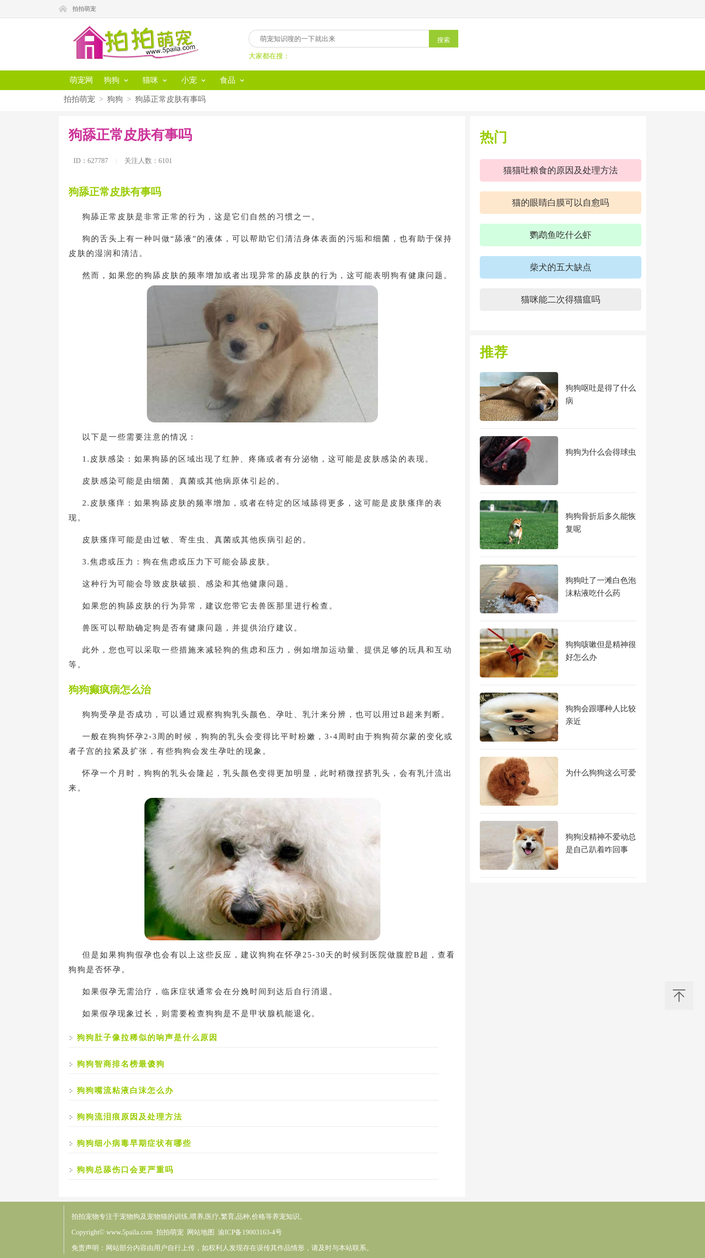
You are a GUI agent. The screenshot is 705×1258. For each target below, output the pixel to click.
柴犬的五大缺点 (560, 267)
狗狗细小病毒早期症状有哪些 (134, 1143)
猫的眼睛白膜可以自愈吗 (560, 203)
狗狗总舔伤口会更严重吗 (125, 1169)
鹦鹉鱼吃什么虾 (560, 235)
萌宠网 (81, 80)
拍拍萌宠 (84, 8)
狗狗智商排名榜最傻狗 (121, 1064)
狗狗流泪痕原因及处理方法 (130, 1117)
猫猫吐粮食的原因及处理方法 (560, 170)
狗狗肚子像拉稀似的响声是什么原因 (147, 1037)
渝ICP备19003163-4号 (250, 1232)
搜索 (443, 40)
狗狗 (115, 99)
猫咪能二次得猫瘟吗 (560, 299)
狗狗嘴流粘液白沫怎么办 (125, 1090)
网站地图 (200, 1232)
